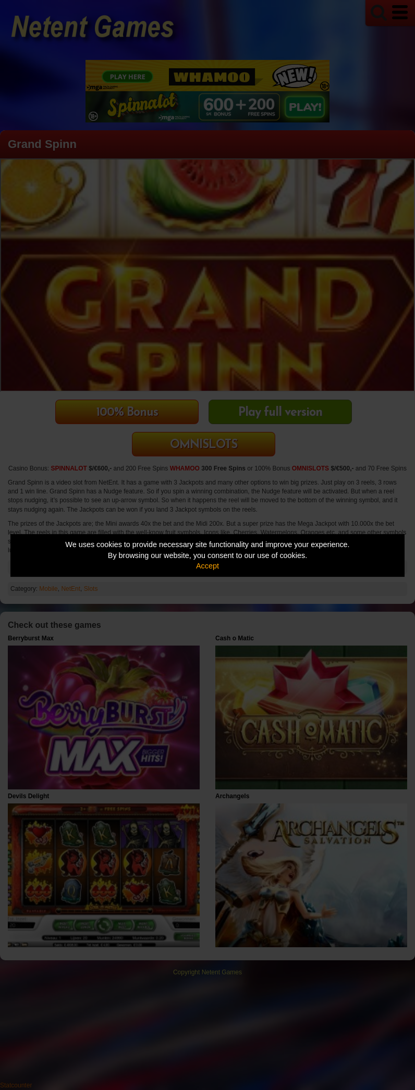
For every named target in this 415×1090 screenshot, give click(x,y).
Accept (207, 566)
